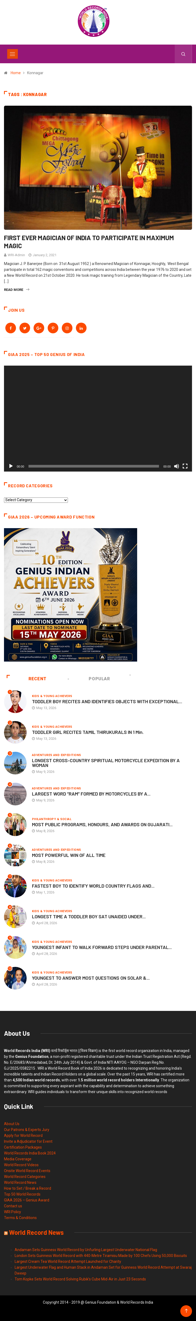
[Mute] (176, 466)
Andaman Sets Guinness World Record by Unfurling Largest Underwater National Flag (86, 1250)
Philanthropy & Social (51, 819)
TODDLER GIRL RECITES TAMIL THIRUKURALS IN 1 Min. (88, 732)
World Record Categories (25, 1176)
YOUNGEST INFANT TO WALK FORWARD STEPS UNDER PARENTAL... (102, 947)
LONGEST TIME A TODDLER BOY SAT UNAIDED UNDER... (89, 916)
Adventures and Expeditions (56, 755)
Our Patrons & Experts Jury (26, 1130)
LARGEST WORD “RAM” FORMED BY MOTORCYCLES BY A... (91, 794)
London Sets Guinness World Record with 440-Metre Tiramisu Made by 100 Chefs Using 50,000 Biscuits (101, 1255)
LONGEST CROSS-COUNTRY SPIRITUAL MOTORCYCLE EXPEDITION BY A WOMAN (106, 762)
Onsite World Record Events (27, 1171)
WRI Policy (12, 1212)
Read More (16, 290)
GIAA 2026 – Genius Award (26, 1200)
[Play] (11, 466)
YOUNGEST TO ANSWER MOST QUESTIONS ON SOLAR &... (91, 978)
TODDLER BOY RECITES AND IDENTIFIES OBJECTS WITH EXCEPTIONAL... (107, 701)
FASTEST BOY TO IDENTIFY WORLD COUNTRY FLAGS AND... (93, 886)
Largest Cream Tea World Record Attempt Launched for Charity (68, 1261)
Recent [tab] (27, 678)
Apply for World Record (23, 1135)
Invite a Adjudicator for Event (28, 1141)
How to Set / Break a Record (27, 1188)
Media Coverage (17, 1159)
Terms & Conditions (20, 1218)
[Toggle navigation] (12, 54)
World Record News (20, 1182)
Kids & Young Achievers (52, 696)
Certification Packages (23, 1147)
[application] (98, 419)
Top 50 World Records (22, 1194)
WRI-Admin (16, 255)
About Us (11, 1124)
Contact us (13, 1206)
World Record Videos (21, 1165)
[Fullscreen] (185, 466)
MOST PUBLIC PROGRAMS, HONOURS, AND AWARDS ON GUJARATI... (102, 824)
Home (16, 73)
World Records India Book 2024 (30, 1153)
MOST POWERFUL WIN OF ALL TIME (68, 855)
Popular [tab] (89, 678)
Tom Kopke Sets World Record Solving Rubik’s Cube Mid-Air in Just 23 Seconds (80, 1279)
